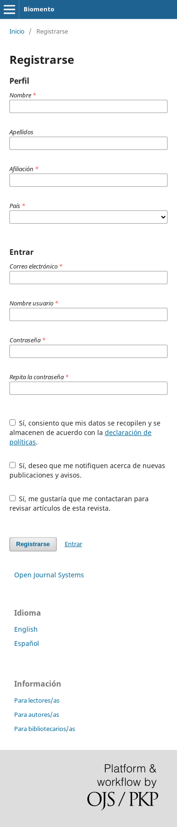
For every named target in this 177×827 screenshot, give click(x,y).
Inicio (17, 31)
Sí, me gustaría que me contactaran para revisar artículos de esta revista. (79, 503)
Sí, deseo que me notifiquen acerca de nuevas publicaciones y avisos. (87, 470)
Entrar (73, 544)
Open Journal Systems (49, 574)
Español (26, 643)
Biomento (39, 9)
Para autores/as (36, 714)
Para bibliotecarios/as (44, 728)
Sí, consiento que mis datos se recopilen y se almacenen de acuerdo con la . (85, 432)
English (26, 629)
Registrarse (33, 544)
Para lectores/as (36, 700)
